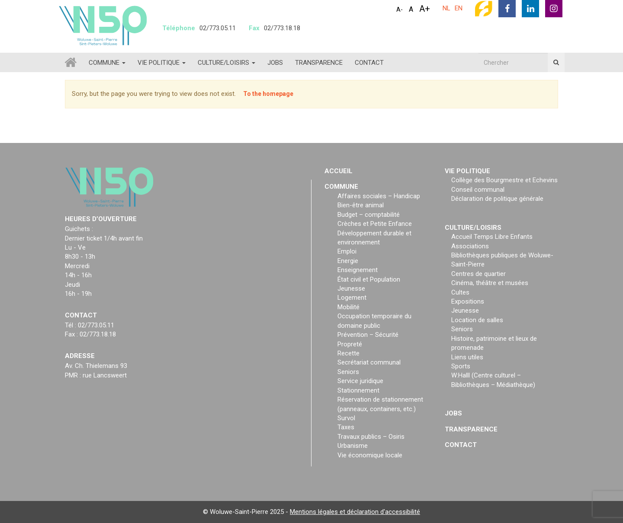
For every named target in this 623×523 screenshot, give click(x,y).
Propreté (349, 344)
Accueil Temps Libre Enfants (492, 237)
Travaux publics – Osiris (371, 437)
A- (399, 9)
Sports (460, 366)
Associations (470, 246)
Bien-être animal (360, 205)
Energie (347, 261)
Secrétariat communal (369, 362)
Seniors (348, 372)
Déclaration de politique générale (497, 199)
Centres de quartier (478, 274)
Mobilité (348, 307)
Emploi (346, 251)
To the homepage (268, 93)
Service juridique (360, 381)
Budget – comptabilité (368, 215)
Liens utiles (467, 357)
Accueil (338, 171)
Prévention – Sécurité (367, 335)
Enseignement (357, 270)
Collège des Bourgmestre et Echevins (504, 180)
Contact (369, 63)
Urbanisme (352, 446)
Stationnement (358, 390)
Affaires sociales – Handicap (378, 196)
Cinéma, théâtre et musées (489, 283)
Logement (351, 297)
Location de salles (477, 320)
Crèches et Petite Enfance (374, 224)
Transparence (319, 63)
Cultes (460, 292)
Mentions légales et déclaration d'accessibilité (355, 512)
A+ (424, 8)
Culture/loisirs (226, 63)
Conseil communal (477, 189)
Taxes (345, 427)
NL (446, 8)
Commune (107, 63)
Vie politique (162, 63)
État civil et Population (368, 279)
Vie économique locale (369, 455)
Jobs (275, 63)
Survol (346, 418)
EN (458, 8)
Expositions (467, 301)
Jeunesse (351, 288)
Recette (348, 353)
